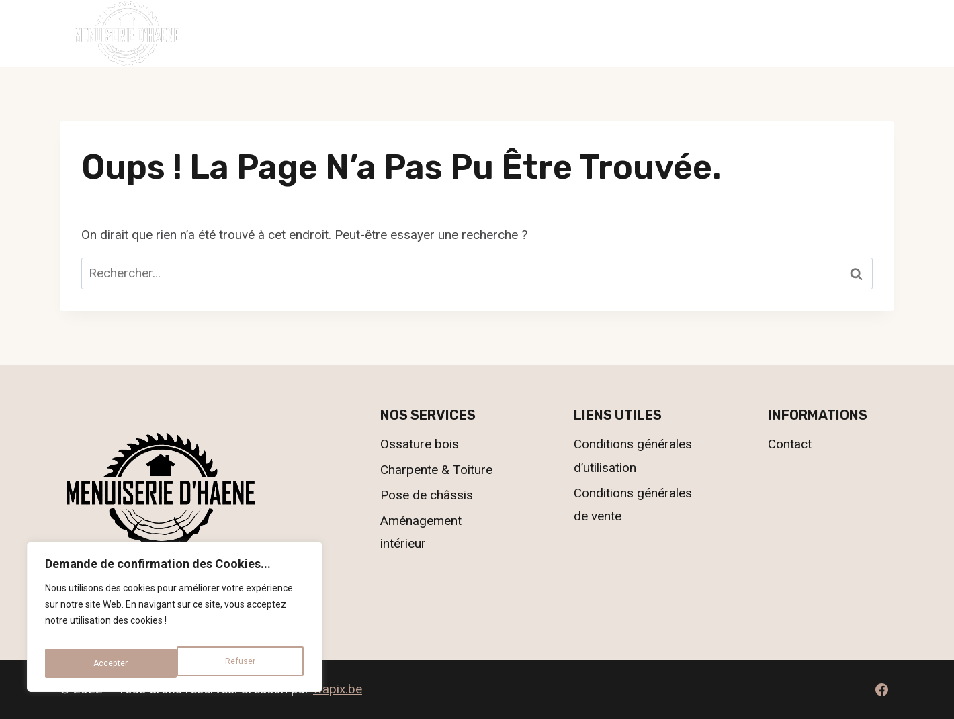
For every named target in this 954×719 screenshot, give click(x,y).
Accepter (239, 663)
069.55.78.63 (853, 32)
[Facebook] (881, 689)
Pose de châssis (426, 495)
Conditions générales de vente (633, 504)
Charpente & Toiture (436, 469)
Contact (639, 33)
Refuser (107, 663)
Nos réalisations (535, 33)
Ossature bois (419, 444)
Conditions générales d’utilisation (633, 455)
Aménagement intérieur (421, 532)
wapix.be (337, 689)
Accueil (312, 33)
